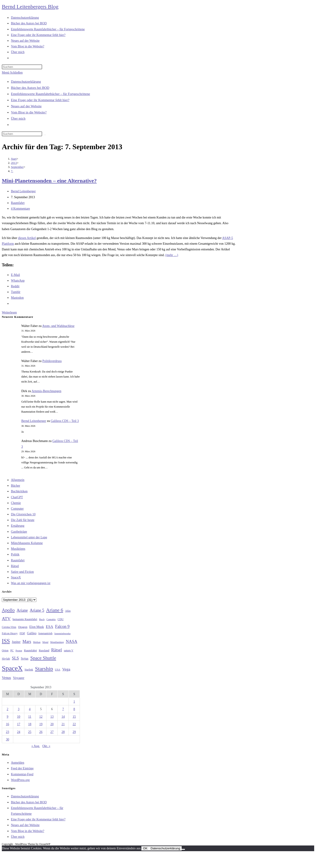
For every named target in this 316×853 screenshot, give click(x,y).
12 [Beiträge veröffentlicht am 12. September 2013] (40, 716)
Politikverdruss (52, 361)
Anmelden (17, 762)
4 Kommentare (20, 208)
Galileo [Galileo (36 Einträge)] (31, 633)
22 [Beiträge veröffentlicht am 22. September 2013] (74, 724)
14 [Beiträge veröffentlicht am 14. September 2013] (63, 716)
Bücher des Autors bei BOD (30, 88)
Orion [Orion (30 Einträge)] (5, 650)
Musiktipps (18, 548)
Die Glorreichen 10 (23, 514)
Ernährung (17, 525)
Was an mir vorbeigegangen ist (30, 583)
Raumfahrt (18, 203)
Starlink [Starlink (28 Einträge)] (29, 669)
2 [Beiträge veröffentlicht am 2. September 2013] (7, 709)
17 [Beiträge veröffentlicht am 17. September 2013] (18, 724)
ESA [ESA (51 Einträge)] (49, 626)
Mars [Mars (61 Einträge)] (27, 641)
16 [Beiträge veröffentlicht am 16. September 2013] (7, 724)
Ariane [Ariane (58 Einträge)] (22, 610)
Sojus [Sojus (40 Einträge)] (24, 658)
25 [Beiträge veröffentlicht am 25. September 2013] (29, 732)
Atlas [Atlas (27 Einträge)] (68, 610)
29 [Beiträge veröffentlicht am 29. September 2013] (74, 732)
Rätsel (15, 566)
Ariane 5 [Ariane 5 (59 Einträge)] (37, 610)
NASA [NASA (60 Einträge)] (71, 641)
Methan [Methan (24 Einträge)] (37, 642)
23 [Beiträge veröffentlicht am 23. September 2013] (7, 732)
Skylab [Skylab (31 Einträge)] (6, 658)
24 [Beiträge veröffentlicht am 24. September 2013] (18, 732)
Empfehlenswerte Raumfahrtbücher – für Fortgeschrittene (50, 94)
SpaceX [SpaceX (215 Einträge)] (12, 668)
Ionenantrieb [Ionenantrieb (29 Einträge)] (45, 633)
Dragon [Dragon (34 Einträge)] (22, 627)
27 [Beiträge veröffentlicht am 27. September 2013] (52, 732)
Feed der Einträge (22, 768)
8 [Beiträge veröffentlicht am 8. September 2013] (74, 709)
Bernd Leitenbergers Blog (30, 7)
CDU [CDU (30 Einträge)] (61, 619)
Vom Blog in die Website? (29, 112)
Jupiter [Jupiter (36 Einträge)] (16, 642)
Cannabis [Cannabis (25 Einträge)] (51, 619)
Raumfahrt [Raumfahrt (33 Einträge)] (30, 650)
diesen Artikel (27, 238)
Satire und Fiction (22, 571)
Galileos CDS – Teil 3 (65, 421)
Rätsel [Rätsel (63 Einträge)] (56, 649)
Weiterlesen (9, 312)
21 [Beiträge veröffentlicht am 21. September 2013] (63, 724)
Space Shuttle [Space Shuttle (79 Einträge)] (43, 657)
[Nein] (183, 849)
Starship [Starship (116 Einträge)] (44, 669)
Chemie (16, 503)
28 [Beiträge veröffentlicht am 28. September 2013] (63, 732)
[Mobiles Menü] (12, 72)
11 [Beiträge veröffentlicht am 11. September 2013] (29, 716)
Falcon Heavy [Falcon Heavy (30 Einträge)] (10, 633)
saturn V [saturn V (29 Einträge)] (68, 650)
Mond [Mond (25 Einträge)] (45, 642)
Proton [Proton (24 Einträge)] (18, 650)
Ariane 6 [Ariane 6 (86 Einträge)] (54, 610)
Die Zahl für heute (22, 520)
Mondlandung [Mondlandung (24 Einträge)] (57, 642)
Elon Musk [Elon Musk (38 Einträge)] (36, 627)
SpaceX (16, 577)
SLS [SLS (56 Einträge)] (15, 658)
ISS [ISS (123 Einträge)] (6, 641)
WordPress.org (20, 780)
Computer (17, 508)
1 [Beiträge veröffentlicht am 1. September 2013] (74, 701)
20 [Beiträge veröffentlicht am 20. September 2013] (52, 724)
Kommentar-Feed (22, 774)
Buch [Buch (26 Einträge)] (42, 619)
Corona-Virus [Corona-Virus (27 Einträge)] (9, 627)
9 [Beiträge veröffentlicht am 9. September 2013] (7, 716)
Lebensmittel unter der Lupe (29, 537)
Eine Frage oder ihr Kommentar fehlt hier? (40, 100)
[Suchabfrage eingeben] (22, 66)
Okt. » (46, 746)
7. (12, 171)
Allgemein (17, 480)
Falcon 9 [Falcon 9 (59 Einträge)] (62, 626)
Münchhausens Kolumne (27, 543)
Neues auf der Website (26, 106)
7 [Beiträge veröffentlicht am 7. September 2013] (63, 709)
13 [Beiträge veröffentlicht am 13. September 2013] (52, 716)
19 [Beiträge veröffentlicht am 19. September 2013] (40, 724)
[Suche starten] (44, 134)
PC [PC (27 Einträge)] (12, 650)
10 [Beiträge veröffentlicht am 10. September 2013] (18, 716)
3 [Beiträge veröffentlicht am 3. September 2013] (18, 709)
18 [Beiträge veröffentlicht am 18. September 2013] (29, 724)
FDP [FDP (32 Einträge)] (22, 633)
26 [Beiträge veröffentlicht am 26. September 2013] (40, 732)
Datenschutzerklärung (26, 81)
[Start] (14, 158)
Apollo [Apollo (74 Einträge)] (8, 610)
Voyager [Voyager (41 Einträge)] (18, 678)
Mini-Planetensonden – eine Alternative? (49, 181)
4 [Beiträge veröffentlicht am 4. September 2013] (30, 709)
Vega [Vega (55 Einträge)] (66, 669)
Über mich (18, 118)
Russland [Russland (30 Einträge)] (44, 650)
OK (145, 848)
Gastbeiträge (19, 531)
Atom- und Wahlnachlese (58, 326)
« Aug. (35, 746)
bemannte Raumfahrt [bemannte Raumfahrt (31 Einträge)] (25, 619)
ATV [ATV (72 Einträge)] (6, 618)
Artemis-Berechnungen (46, 391)
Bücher (15, 485)
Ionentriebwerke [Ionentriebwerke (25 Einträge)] (62, 633)
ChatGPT (17, 497)
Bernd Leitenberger (23, 191)
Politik (15, 554)
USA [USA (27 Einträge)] (57, 669)
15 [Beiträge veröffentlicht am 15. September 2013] (74, 716)
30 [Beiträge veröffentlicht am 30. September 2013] (7, 739)
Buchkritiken (19, 491)
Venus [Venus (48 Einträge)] (6, 678)
